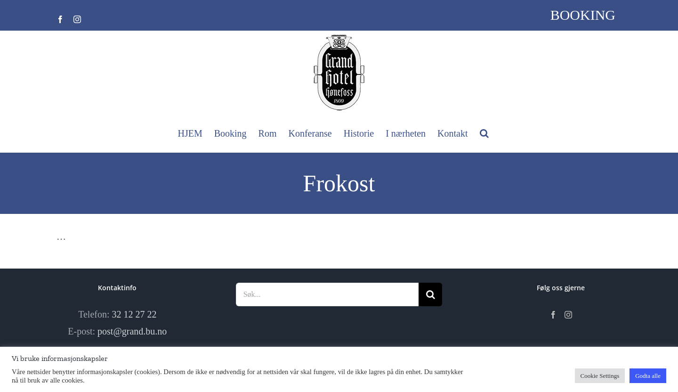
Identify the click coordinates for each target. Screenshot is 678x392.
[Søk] (430, 294)
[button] (484, 133)
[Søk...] (327, 294)
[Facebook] (553, 314)
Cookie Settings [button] (600, 375)
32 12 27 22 (134, 314)
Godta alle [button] (648, 375)
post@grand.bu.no (132, 331)
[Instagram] (568, 314)
